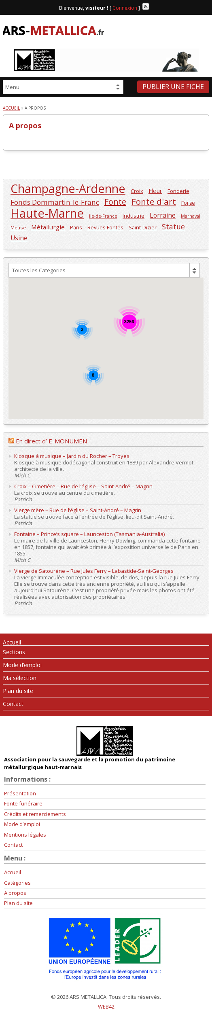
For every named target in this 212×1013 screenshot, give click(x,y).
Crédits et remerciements (35, 814)
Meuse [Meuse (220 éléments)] (18, 228)
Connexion (124, 7)
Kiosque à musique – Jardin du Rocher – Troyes (71, 456)
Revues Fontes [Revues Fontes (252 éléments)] (105, 227)
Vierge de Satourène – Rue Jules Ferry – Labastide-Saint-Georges (94, 570)
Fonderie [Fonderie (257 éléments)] (178, 191)
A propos (15, 892)
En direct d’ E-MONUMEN (51, 441)
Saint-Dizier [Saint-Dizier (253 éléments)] (143, 227)
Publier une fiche (173, 86)
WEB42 (106, 1006)
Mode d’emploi (22, 665)
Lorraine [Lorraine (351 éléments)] (163, 215)
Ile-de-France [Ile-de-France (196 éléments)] (103, 216)
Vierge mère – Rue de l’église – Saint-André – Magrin (77, 510)
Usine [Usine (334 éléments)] (19, 238)
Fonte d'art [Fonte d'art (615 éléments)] (153, 201)
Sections (14, 652)
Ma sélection (19, 678)
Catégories (17, 882)
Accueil (11, 108)
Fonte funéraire (23, 803)
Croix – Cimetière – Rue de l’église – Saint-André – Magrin (83, 486)
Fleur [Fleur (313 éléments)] (155, 190)
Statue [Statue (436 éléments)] (173, 227)
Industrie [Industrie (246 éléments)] (133, 215)
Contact (13, 704)
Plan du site (18, 691)
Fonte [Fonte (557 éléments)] (115, 201)
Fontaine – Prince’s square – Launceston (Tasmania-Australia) (89, 534)
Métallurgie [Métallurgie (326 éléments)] (48, 227)
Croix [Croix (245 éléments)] (137, 191)
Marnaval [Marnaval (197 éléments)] (190, 216)
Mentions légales (25, 834)
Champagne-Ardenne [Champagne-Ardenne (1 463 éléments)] (68, 188)
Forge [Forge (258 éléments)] (188, 202)
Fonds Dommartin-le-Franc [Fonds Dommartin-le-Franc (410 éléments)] (55, 202)
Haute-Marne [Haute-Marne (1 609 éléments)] (47, 213)
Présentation (20, 793)
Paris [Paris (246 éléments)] (76, 227)
